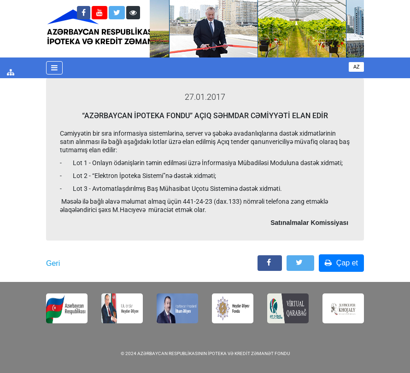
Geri (53, 263)
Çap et (341, 263)
